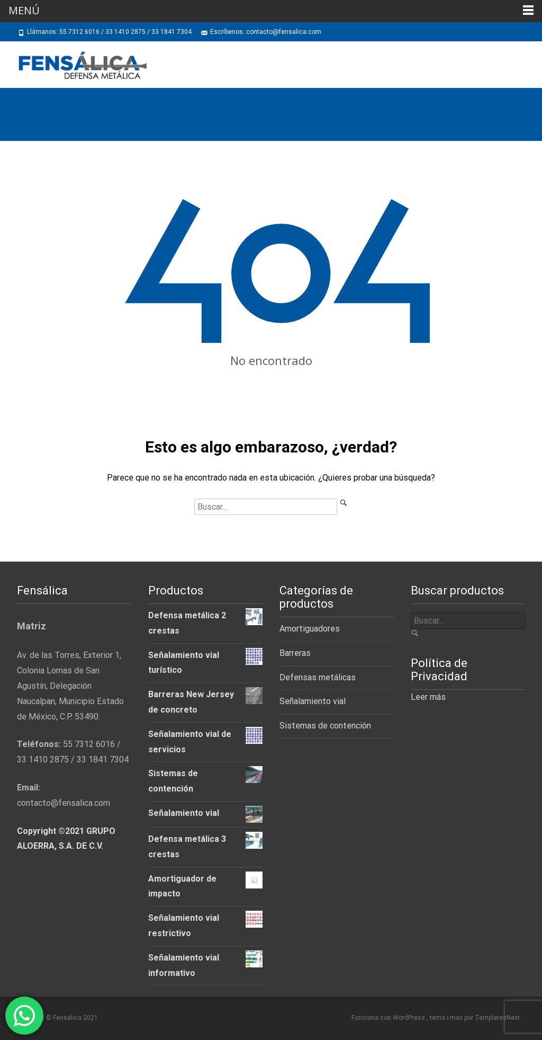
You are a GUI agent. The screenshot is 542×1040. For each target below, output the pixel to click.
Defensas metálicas (317, 677)
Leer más (428, 697)
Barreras (295, 653)
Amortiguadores (309, 629)
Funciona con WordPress (389, 1017)
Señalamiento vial (312, 701)
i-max (455, 1017)
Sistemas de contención (325, 726)
